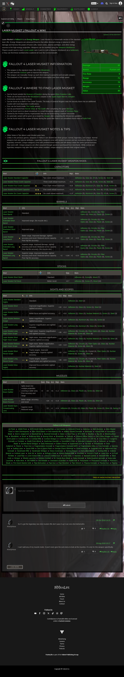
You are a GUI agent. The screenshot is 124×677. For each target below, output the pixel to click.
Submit (66, 505)
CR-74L (93, 439)
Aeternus (86, 429)
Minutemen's (35, 97)
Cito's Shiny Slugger (103, 436)
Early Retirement (47, 444)
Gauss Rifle (30, 448)
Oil (94, 178)
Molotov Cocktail (44, 458)
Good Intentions (82, 448)
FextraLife (49, 655)
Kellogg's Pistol (50, 453)
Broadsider (60, 436)
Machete (77, 456)
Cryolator (20, 441)
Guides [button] (92, 9)
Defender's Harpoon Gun (87, 441)
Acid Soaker (61, 429)
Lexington (71, 97)
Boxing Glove (48, 436)
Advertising (62, 639)
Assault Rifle (100, 431)
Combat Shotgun (50, 439)
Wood (95, 277)
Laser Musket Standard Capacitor (15, 178)
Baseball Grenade (50, 434)
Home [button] (14, 9)
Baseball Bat (36, 434)
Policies (62, 649)
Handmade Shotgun (39, 451)
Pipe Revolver (63, 463)
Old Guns (69, 109)
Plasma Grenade (90, 463)
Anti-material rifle (54, 431)
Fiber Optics (92, 331)
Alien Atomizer (98, 429)
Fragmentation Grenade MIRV (66, 446)
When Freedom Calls (63, 94)
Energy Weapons (30, 19)
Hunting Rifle (102, 451)
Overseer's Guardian (58, 461)
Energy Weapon (33, 39)
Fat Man (88, 444)
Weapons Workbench (67, 47)
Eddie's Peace (61, 444)
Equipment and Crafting (7, 19)
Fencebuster (98, 444)
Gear (87, 178)
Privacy (62, 646)
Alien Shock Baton (39, 431)
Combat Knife (23, 439)
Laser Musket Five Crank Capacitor (16, 190)
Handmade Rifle (23, 451)
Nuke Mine (20, 461)
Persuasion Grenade (99, 461)
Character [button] (43, 9)
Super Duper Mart (58, 97)
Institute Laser (19, 453)
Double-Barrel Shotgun (29, 444)
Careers (62, 641)
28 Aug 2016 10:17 (103, 543)
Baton (62, 434)
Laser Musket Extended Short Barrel (9, 220)
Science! (23, 73)
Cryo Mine (103, 439)
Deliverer (102, 441)
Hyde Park (87, 118)
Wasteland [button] (77, 9)
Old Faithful (31, 461)
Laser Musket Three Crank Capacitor (17, 182)
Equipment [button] (60, 9)
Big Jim (99, 434)
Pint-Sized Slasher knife (22, 463)
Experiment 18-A (76, 444)
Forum (62, 599)
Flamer (18, 446)
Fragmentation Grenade (43, 446)
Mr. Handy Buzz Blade (62, 458)
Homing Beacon (72, 451)
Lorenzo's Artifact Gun (52, 456)
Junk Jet (31, 453)
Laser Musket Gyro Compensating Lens (10, 408)
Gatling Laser (18, 448)
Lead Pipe (21, 456)
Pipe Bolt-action (40, 463)
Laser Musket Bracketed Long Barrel (9, 255)
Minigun (17, 458)
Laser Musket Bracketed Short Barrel (9, 229)
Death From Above (34, 441)
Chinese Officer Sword (84, 436)
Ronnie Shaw (30, 109)
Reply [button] (114, 529)
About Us (62, 601)
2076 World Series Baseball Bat (42, 429)
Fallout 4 (18, 39)
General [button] (28, 9)
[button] (94, 3)
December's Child (68, 441)
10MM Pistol (22, 429)
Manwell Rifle (104, 456)
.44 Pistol (11, 429)
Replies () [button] (104, 529)
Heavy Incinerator (56, 451)
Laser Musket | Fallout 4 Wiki (24, 30)
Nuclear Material (92, 313)
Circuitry (94, 212)
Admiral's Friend (74, 429)
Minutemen (45, 70)
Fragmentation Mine (88, 446)
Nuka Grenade (78, 458)
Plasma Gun (104, 463)
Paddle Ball (73, 461)
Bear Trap (71, 434)
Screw (100, 178)
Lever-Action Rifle (34, 456)
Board (24, 436)
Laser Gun (105, 453)
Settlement (74, 50)
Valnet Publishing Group (70, 655)
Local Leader (29, 50)
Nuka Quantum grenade (96, 458)
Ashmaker (88, 431)
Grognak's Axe (96, 448)
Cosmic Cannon (82, 439)
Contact (62, 604)
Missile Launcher (29, 458)
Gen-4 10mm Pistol (44, 448)
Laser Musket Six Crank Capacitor (16, 193)
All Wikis (62, 596)
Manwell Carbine (90, 456)
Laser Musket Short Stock (13, 277)
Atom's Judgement (22, 434)
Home (62, 594)
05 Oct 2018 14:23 (103, 520)
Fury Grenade (103, 446)
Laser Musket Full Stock (12, 281)
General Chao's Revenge (64, 448)
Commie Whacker (66, 439)
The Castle (30, 106)
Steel (108, 178)
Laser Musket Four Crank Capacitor (16, 186)
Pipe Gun (52, 463)
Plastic (99, 214)
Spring (115, 408)
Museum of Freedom (34, 94)
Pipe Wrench (76, 463)
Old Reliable (42, 461)
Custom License (64, 621)
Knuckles (80, 453)
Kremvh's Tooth (92, 453)
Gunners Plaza (72, 111)
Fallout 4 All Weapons (62, 425)
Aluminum (89, 186)
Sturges (47, 116)
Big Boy (91, 434)
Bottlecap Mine (34, 436)
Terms (62, 644)
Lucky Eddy (67, 456)
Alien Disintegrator (22, 431)
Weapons (19, 19)
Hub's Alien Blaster (88, 451)
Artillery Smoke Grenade (73, 431)
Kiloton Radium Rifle (66, 453)
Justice (39, 453)
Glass (91, 214)
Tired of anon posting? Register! (106, 477)
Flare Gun (28, 446)
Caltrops (70, 436)
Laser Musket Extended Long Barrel (9, 246)
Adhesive (78, 178)
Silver (88, 334)
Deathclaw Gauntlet (51, 441)
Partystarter (84, 461)
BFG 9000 (81, 434)
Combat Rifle (36, 439)
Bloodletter (15, 436)
